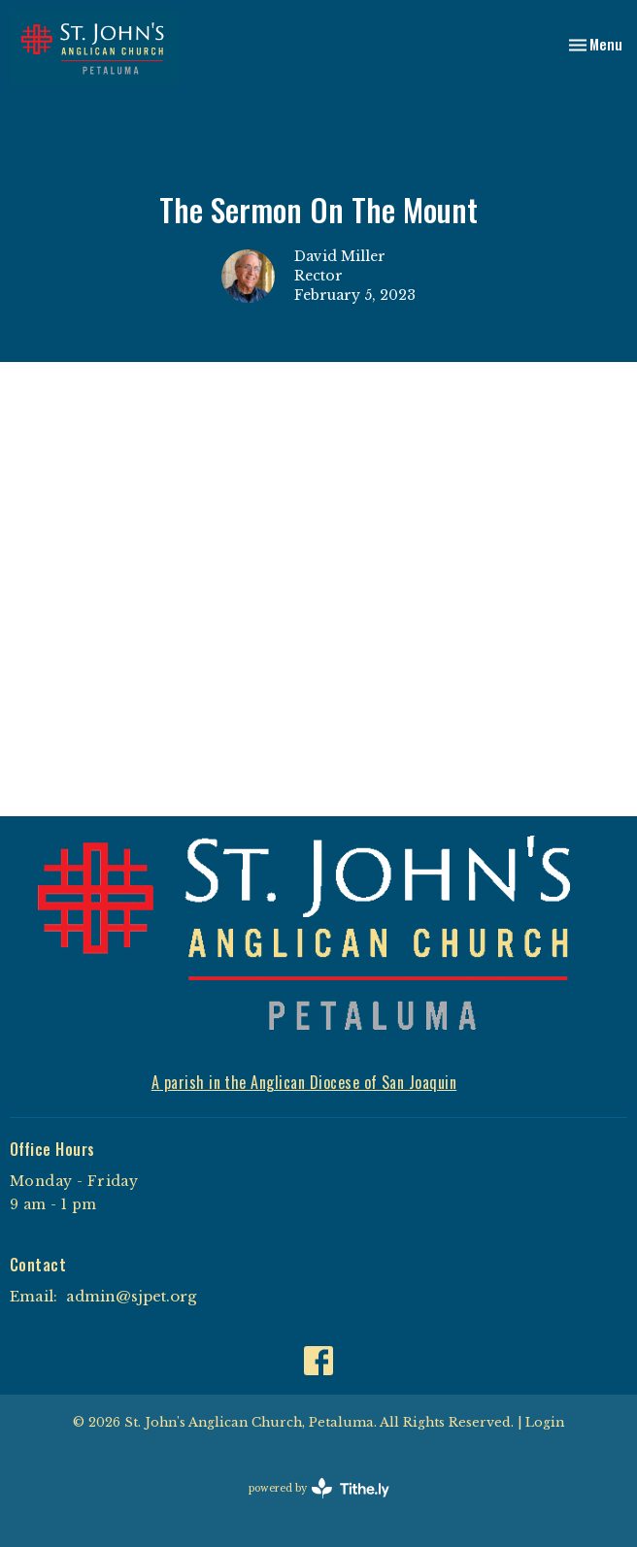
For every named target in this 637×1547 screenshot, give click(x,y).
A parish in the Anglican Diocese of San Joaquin (304, 1082)
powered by (319, 1488)
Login (544, 1422)
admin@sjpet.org (131, 1296)
